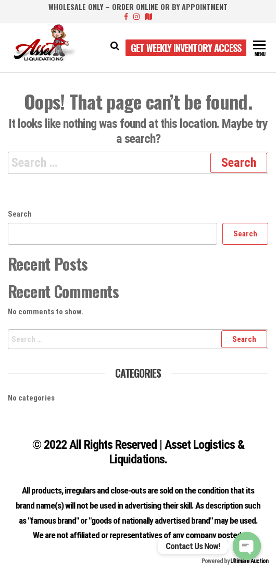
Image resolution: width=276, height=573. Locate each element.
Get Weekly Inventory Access (186, 48)
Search (20, 214)
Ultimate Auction (249, 561)
